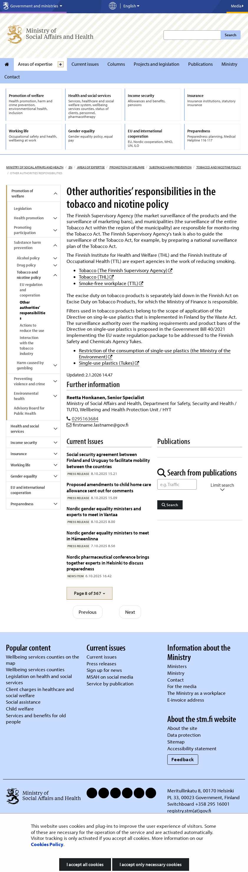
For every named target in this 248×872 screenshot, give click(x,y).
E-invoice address (185, 700)
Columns (116, 64)
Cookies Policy (47, 844)
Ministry (229, 64)
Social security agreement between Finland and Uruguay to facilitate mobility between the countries (108, 460)
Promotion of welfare (126, 167)
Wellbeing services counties (35, 669)
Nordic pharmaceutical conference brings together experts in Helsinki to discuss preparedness (108, 563)
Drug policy (26, 265)
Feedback (182, 759)
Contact (12, 77)
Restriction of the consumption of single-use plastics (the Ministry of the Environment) (155, 353)
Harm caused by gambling (30, 365)
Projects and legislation (156, 64)
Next (130, 612)
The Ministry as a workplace (196, 693)
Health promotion (29, 218)
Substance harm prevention (170, 167)
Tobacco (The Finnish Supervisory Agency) (126, 270)
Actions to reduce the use (32, 328)
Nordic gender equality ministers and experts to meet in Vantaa (104, 511)
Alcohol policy (28, 258)
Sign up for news (104, 670)
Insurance (19, 453)
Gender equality (24, 476)
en (70, 167)
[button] (90, 593)
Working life (20, 465)
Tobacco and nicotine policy (218, 167)
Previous (88, 612)
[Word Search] (177, 484)
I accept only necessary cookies (151, 864)
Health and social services (25, 428)
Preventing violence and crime (29, 381)
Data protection (184, 735)
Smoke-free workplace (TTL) (111, 283)
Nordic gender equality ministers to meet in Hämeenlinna (108, 535)
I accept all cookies (85, 864)
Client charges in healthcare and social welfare (40, 692)
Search (230, 34)
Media (237, 6)
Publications (200, 64)
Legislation (23, 208)
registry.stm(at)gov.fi (189, 810)
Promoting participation (25, 230)
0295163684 (85, 418)
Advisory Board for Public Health (29, 410)
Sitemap (176, 741)
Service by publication (110, 683)
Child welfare (20, 708)
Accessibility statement (191, 748)
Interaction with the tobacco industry (29, 345)
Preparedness (22, 503)
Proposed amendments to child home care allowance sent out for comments (109, 487)
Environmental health (26, 396)
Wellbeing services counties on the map (42, 660)
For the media (181, 686)
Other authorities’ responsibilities (32, 310)
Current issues (85, 64)
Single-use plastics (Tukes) (109, 363)
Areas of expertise (35, 64)
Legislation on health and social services (39, 679)
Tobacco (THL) (96, 277)
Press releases (101, 663)
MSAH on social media (110, 677)
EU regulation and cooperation (31, 290)
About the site (182, 728)
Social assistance (23, 702)
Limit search (222, 487)
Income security (24, 442)
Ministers (177, 666)
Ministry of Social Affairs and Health (34, 167)
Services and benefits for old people (36, 718)
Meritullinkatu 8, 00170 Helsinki (200, 790)
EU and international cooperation (28, 490)
